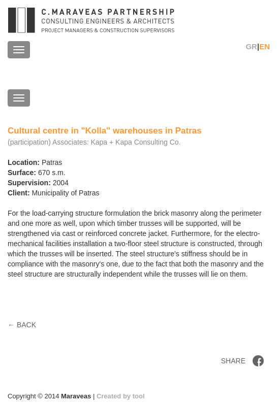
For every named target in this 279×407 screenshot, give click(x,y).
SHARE (233, 361)
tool (139, 396)
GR (251, 46)
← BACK (22, 325)
